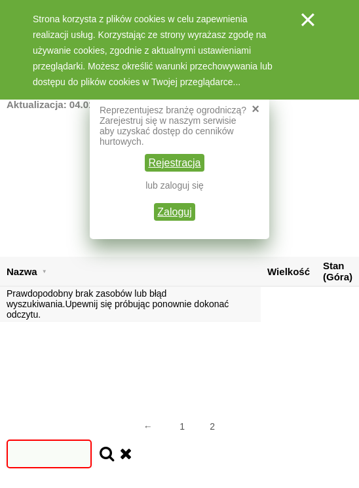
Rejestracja (174, 162)
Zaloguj (174, 211)
